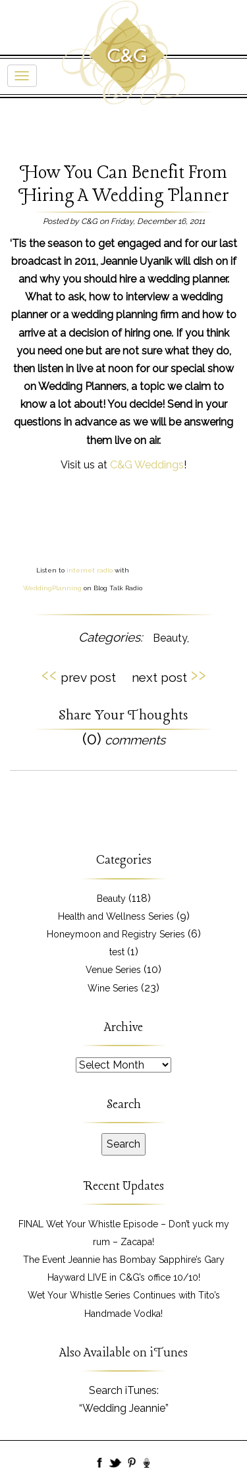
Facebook (100, 1463)
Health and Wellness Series (116, 916)
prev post (78, 675)
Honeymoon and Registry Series (116, 934)
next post (169, 675)
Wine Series (113, 988)
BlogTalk (147, 1463)
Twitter (116, 1463)
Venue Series (113, 969)
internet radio (90, 570)
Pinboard (131, 1463)
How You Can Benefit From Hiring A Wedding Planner (123, 184)
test (116, 952)
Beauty (170, 638)
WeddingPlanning (52, 588)
